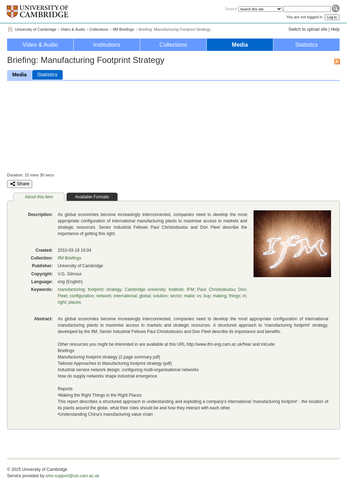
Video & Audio (73, 29)
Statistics (306, 45)
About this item (39, 196)
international (125, 295)
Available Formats (92, 196)
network (103, 295)
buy (207, 295)
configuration (82, 295)
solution (160, 295)
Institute (176, 289)
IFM (190, 289)
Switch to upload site (307, 29)
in (244, 295)
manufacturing (71, 289)
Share (19, 184)
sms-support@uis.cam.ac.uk (72, 475)
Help (335, 29)
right (62, 302)
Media (240, 45)
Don (242, 289)
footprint (95, 289)
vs (199, 295)
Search (231, 9)
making (220, 295)
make (189, 295)
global (144, 295)
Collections (98, 29)
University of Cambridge (35, 29)
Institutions (106, 45)
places (74, 302)
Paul (201, 289)
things (234, 295)
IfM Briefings (123, 29)
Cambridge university (145, 289)
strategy (113, 289)
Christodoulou (222, 289)
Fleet (62, 295)
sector (176, 295)
